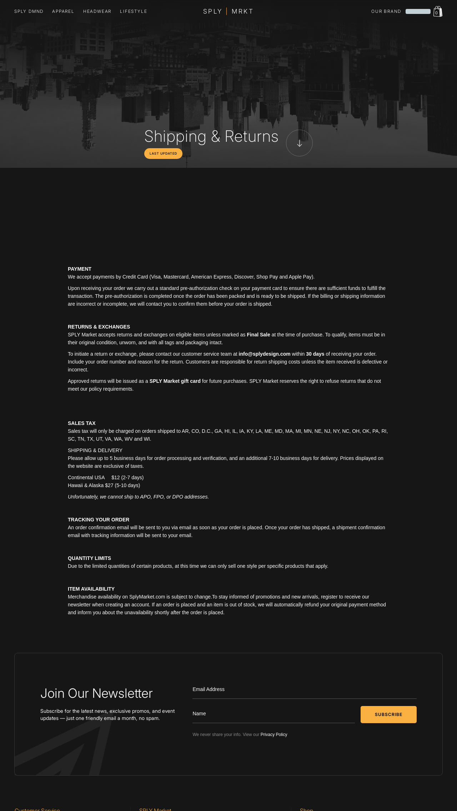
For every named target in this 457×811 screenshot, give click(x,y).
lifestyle (133, 11)
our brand (386, 11)
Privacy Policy (274, 734)
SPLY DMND (29, 11)
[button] (63, 11)
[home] (228, 11)
